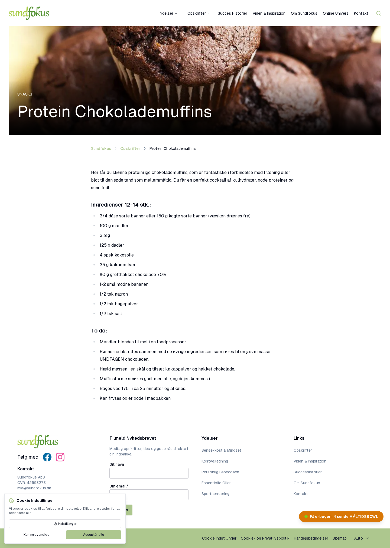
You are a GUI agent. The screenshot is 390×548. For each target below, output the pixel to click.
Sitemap (340, 538)
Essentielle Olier (216, 483)
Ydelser (169, 13)
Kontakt (361, 13)
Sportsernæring (215, 494)
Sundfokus (101, 148)
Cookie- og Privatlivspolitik (265, 538)
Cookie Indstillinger (219, 538)
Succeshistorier (308, 472)
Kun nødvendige (36, 535)
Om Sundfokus (304, 13)
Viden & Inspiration (269, 13)
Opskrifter (198, 13)
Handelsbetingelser (311, 538)
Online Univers (336, 13)
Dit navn (116, 464)
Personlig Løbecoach (220, 472)
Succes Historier (232, 13)
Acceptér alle (93, 535)
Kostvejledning (215, 461)
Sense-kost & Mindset (221, 450)
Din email (118, 486)
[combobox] (362, 538)
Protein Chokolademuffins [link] (173, 148)
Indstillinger (65, 524)
